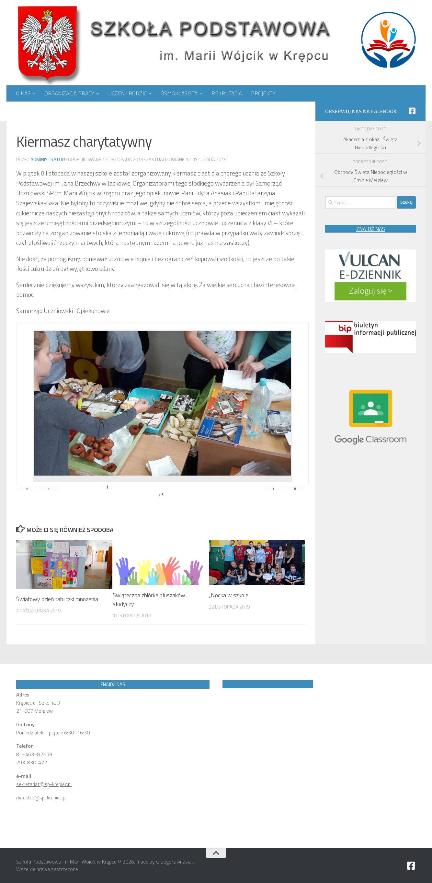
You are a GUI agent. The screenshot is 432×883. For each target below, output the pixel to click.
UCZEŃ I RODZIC (127, 93)
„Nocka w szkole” (230, 595)
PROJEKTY (263, 93)
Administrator (47, 159)
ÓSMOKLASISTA (179, 93)
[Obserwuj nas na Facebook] (412, 111)
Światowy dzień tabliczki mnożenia (57, 599)
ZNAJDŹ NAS (370, 229)
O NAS (23, 93)
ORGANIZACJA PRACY (69, 93)
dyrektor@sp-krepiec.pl (41, 797)
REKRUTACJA (226, 93)
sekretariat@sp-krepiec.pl (44, 784)
